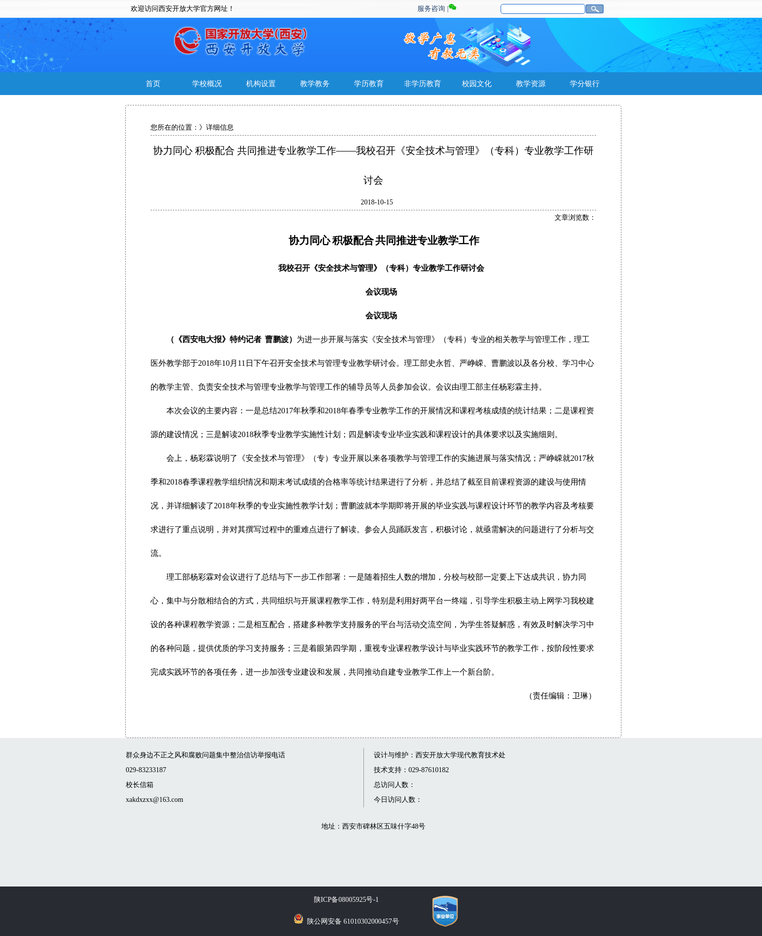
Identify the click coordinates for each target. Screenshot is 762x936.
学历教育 (369, 84)
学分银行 (585, 84)
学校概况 (207, 84)
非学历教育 (422, 84)
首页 (153, 84)
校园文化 (477, 84)
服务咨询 (431, 8)
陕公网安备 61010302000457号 (353, 921)
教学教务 (315, 84)
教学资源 (531, 84)
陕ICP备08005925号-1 (346, 899)
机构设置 (261, 84)
